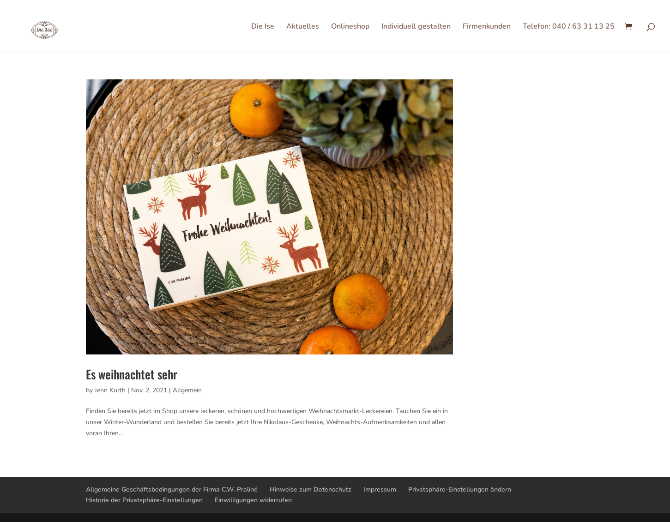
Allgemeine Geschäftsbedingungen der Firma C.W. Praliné (172, 489)
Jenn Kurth (110, 390)
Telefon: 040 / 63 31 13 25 (569, 27)
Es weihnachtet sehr (131, 374)
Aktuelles (302, 27)
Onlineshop (350, 27)
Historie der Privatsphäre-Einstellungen (144, 500)
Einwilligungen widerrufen (253, 500)
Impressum (379, 489)
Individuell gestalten (416, 27)
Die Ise (262, 27)
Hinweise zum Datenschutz (310, 489)
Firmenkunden (487, 27)
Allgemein (187, 390)
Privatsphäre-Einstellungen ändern (459, 489)
